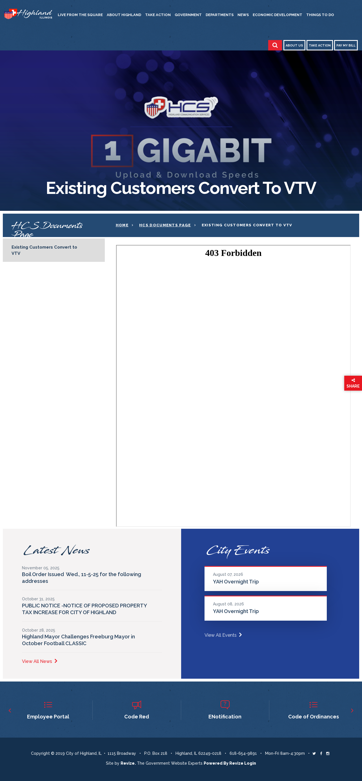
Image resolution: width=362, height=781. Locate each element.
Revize (236, 763)
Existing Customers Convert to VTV (44, 250)
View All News (39, 661)
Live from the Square (80, 15)
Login (250, 763)
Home (122, 225)
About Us (294, 45)
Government (188, 15)
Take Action (158, 15)
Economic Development (277, 15)
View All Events (223, 635)
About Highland (124, 15)
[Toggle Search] (275, 45)
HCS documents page (165, 225)
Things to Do (320, 15)
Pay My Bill (346, 45)
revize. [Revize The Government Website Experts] (128, 763)
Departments (220, 15)
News (243, 15)
